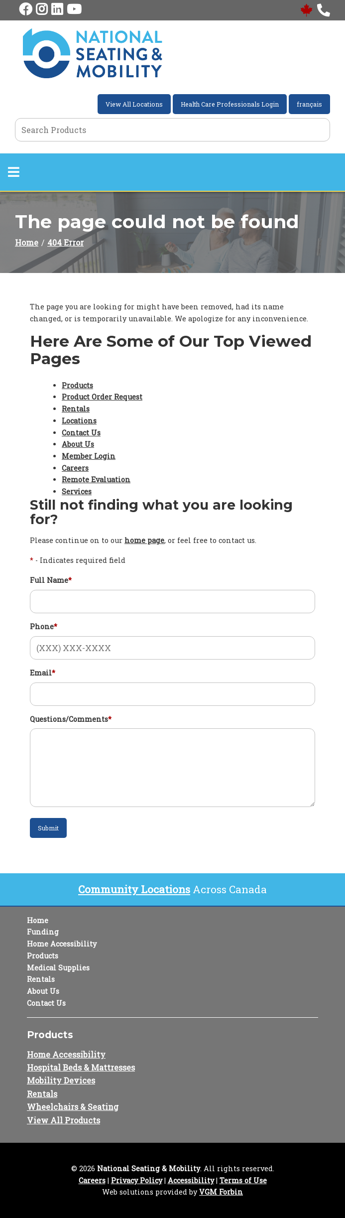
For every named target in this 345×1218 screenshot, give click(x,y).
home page (144, 540)
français (309, 104)
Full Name (51, 580)
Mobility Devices (61, 1080)
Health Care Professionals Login (230, 104)
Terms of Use (243, 1180)
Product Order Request (102, 397)
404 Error (65, 242)
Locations (79, 420)
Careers (75, 468)
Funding (43, 932)
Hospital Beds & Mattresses (81, 1067)
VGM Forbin (221, 1192)
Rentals (76, 408)
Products (77, 385)
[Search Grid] (172, 129)
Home (26, 242)
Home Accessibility (62, 943)
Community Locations (134, 889)
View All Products (63, 1120)
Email (42, 672)
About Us (78, 444)
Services (77, 491)
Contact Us (81, 432)
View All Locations (134, 104)
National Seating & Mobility (148, 1168)
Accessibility (191, 1180)
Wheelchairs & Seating (72, 1106)
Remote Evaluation (96, 479)
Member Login (88, 456)
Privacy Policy (136, 1180)
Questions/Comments (71, 719)
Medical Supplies (58, 967)
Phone (43, 626)
